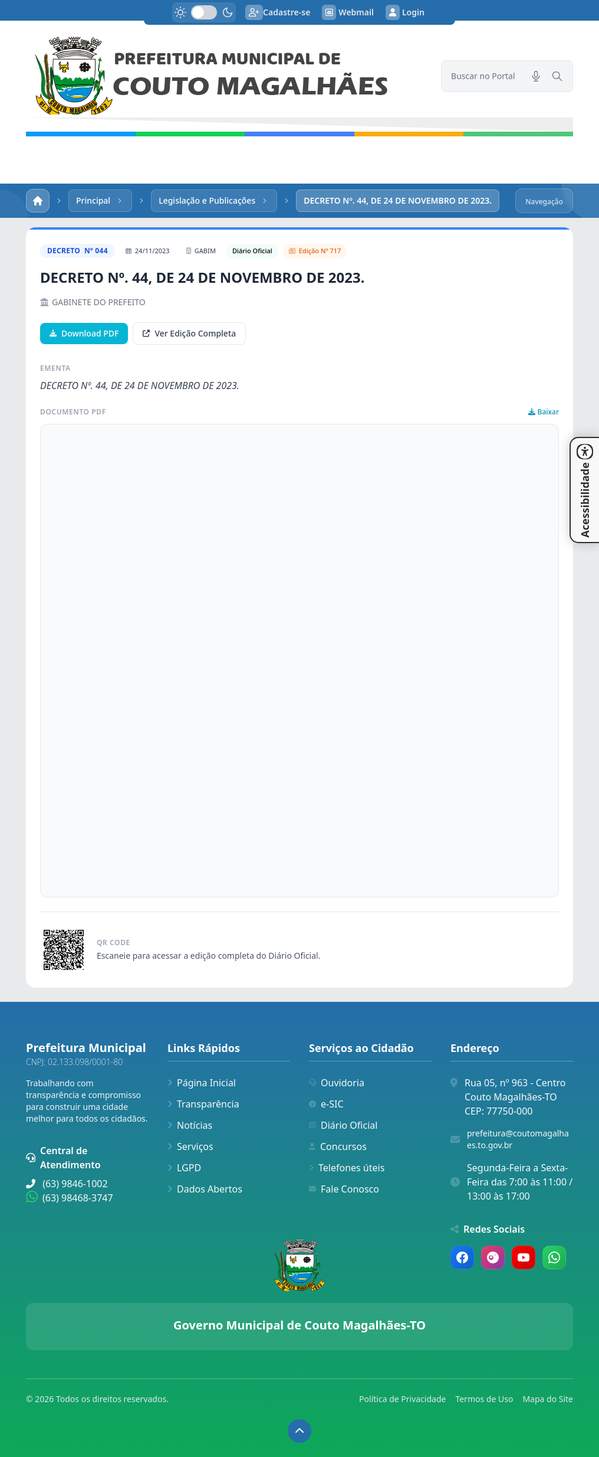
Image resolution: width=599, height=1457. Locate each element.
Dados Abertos (204, 1188)
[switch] (204, 12)
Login (405, 12)
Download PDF (84, 333)
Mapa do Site (547, 1398)
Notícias (189, 1125)
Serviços (190, 1146)
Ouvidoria (336, 1082)
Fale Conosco (344, 1188)
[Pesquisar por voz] (536, 76)
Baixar (543, 412)
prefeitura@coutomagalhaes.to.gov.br (518, 1139)
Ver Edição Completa (189, 333)
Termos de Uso (484, 1398)
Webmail (348, 12)
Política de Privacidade (402, 1398)
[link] (226, 76)
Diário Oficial (343, 1125)
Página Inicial (201, 1082)
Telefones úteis (346, 1167)
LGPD (184, 1167)
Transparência (203, 1103)
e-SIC (326, 1103)
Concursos (338, 1146)
